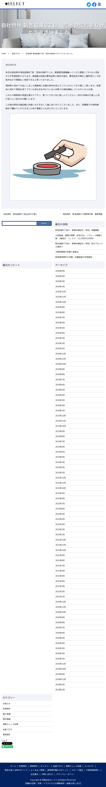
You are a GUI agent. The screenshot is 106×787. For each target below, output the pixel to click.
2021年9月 (60, 555)
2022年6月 (60, 508)
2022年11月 (60, 482)
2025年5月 (60, 327)
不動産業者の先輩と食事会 (67, 251)
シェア (4, 740)
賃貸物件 (6, 734)
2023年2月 (60, 467)
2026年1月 (60, 286)
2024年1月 (60, 410)
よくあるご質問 (37, 770)
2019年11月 (60, 663)
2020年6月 (60, 632)
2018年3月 (60, 684)
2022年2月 (60, 529)
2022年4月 (60, 519)
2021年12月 (60, 539)
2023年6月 (60, 446)
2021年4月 (60, 581)
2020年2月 (60, 653)
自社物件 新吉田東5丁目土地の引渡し (20, 214)
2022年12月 (60, 477)
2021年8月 (60, 560)
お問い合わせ (47, 774)
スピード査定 (77, 770)
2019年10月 (60, 668)
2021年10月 (60, 550)
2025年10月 (60, 302)
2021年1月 (60, 596)
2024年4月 (60, 395)
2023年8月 (60, 436)
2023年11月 (60, 420)
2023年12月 (60, 415)
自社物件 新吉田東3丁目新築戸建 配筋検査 (83, 214)
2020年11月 (60, 606)
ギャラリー (45, 766)
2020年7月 (60, 627)
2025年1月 (60, 348)
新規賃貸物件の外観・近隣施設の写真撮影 (73, 257)
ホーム (13, 766)
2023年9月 (60, 431)
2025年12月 (60, 291)
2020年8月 (60, 622)
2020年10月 (60, 612)
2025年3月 (60, 338)
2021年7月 (60, 565)
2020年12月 (60, 601)
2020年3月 (60, 648)
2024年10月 (60, 363)
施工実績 (6, 713)
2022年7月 (60, 503)
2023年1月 (60, 472)
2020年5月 (60, 637)
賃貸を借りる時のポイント (16, 770)
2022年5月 (60, 513)
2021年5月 (60, 575)
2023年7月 (60, 441)
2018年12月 (60, 679)
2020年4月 (60, 643)
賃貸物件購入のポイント (57, 770)
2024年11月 (60, 358)
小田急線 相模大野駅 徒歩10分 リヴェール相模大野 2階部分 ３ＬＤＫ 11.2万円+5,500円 (78, 237)
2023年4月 (60, 457)
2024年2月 (60, 405)
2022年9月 (60, 493)
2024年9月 (60, 369)
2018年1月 (60, 689)
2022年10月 (60, 488)
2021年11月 (60, 544)
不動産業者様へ (93, 770)
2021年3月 (60, 586)
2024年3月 (60, 400)
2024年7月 (60, 379)
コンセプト (89, 766)
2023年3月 (60, 462)
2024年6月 (60, 384)
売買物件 (6, 708)
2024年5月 (60, 389)
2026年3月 (60, 276)
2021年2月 (60, 591)
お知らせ (6, 703)
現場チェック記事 (10, 724)
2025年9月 (60, 307)
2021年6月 (60, 570)
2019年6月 (60, 674)
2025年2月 (60, 343)
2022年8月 (60, 498)
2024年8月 (60, 374)
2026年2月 (60, 281)
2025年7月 (60, 317)
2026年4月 (60, 270)
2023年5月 (60, 451)
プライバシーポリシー (65, 774)
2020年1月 (60, 658)
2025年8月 (60, 312)
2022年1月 (60, 534)
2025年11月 (60, 296)
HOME (3, 53)
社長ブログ (16, 53)
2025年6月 (60, 322)
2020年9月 (60, 617)
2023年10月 (60, 426)
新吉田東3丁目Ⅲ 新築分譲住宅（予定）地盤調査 (77, 230)
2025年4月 (60, 332)
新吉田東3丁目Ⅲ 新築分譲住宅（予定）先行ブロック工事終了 (79, 245)
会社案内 (34, 774)
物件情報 (6, 719)
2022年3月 (60, 524)
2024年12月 (60, 353)
